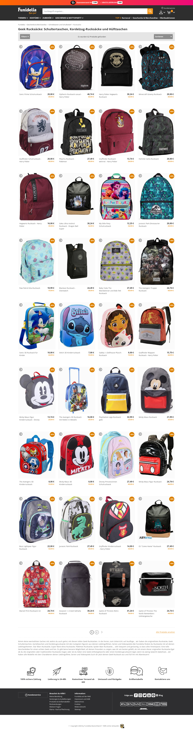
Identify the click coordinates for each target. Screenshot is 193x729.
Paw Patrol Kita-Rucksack (29, 288)
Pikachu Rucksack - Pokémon (67, 160)
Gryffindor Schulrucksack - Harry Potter (30, 160)
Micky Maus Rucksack (148, 417)
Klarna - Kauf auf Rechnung (59, 709)
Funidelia (21, 24)
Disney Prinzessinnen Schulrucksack (108, 483)
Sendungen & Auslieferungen (60, 699)
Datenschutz (79, 702)
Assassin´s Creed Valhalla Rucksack (70, 612)
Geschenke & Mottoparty (68, 18)
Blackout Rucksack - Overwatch (67, 289)
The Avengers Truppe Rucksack (148, 289)
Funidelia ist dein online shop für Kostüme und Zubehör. (27, 11)
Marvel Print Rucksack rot (30, 611)
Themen (22, 18)
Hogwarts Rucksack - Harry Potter (30, 224)
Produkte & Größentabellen (59, 702)
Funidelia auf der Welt (83, 696)
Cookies (77, 704)
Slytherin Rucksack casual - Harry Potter (70, 95)
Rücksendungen (55, 704)
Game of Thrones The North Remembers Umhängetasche (148, 613)
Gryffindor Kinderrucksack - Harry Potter (110, 547)
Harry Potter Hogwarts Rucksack (108, 95)
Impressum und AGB (82, 699)
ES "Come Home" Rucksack (150, 546)
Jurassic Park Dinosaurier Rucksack (149, 224)
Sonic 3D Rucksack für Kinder (28, 353)
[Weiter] (102, 632)
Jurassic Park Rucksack (68, 546)
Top (117, 18)
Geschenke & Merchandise (36, 24)
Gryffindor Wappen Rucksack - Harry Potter (148, 353)
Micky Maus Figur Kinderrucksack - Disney (29, 418)
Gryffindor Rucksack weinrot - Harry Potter (108, 160)
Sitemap (78, 709)
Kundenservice (33, 695)
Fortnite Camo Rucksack (149, 159)
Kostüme (34, 18)
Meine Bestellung (55, 696)
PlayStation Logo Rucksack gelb (110, 418)
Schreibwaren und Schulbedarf (60, 24)
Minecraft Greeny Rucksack (150, 94)
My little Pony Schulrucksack (105, 224)
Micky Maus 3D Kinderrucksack (65, 483)
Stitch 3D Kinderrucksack (69, 352)
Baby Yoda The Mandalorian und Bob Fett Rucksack (110, 290)
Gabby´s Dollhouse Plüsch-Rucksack (110, 353)
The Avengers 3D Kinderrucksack (26, 483)
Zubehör (47, 18)
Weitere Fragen (55, 707)
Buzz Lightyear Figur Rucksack (27, 547)
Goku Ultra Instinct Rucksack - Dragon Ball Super (68, 226)
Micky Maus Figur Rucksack (150, 482)
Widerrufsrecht (80, 707)
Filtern (24, 36)
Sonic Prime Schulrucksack (30, 94)
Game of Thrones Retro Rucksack (108, 612)
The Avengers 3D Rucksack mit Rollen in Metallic (70, 418)
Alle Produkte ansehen (165, 632)
